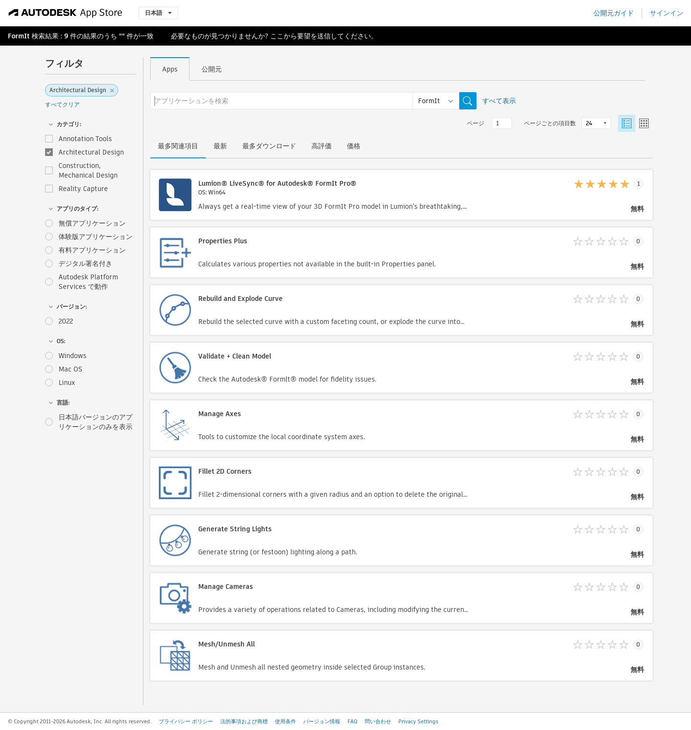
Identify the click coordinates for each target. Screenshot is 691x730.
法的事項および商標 (244, 721)
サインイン (666, 13)
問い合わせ (378, 721)
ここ (277, 36)
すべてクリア (62, 104)
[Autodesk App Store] (65, 13)
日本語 (158, 13)
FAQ (352, 721)
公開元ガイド (614, 13)
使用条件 (285, 721)
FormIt (19, 36)
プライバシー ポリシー (186, 721)
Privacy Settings (418, 721)
